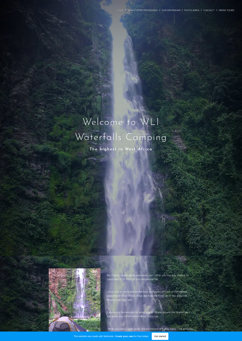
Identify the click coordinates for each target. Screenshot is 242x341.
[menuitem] (122, 10)
